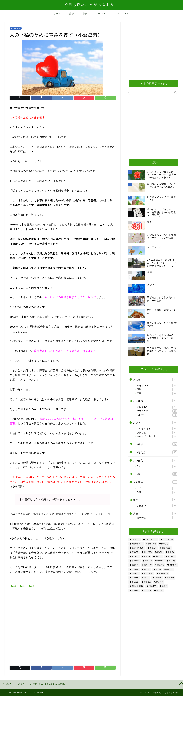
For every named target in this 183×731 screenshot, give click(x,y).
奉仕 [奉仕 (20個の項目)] (135, 556)
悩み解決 (155, 482)
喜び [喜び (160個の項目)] (148, 552)
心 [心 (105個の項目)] (160, 561)
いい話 (155, 474)
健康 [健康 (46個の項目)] (164, 544)
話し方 (157, 415)
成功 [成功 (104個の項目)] (148, 565)
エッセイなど (157, 428)
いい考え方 (15, 28)
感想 (157, 389)
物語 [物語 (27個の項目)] (135, 573)
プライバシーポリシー (17, 692)
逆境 (32, 586)
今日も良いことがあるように (91, 4)
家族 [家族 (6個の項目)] (147, 556)
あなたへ (155, 379)
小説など (157, 432)
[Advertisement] (63, 626)
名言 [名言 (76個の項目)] (135, 552)
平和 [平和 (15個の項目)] (171, 556)
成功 (23, 586)
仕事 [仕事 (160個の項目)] (152, 544)
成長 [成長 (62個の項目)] (160, 565)
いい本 (155, 422)
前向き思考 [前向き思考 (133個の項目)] (138, 548)
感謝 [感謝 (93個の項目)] (135, 565)
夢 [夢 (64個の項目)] (159, 552)
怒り (157, 492)
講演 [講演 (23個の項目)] (147, 590)
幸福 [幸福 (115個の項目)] (135, 561)
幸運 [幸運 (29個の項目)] (148, 561)
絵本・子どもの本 (157, 436)
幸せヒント (157, 385)
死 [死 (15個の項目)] (158, 569)
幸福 (14, 586)
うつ (157, 488)
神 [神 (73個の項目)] (146, 578)
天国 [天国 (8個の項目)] (171, 552)
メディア (101, 13)
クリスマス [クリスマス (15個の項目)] (151, 539)
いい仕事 (155, 400)
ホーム (57, 13)
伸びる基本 (157, 411)
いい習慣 (155, 444)
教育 (155, 499)
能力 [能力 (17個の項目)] (159, 582)
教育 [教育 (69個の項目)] (173, 565)
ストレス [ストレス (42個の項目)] (168, 539)
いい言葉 (155, 460)
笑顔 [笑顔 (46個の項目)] (158, 578)
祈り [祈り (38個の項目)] (135, 578)
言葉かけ (157, 505)
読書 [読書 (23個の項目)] (135, 590)
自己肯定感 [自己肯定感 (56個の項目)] (137, 586)
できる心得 (157, 407)
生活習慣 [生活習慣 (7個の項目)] (163, 573)
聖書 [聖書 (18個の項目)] (147, 582)
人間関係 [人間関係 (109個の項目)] (137, 544)
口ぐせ (157, 466)
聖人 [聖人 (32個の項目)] (135, 582)
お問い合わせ (37, 692)
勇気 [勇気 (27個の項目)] (153, 548)
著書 (85, 13)
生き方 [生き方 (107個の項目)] (148, 573)
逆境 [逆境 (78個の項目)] (159, 590)
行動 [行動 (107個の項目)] (152, 586)
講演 (72, 13)
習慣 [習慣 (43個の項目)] (170, 578)
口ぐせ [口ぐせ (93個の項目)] (166, 548)
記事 (157, 393)
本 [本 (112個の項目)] (147, 569)
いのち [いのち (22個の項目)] (136, 539)
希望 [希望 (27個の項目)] (158, 556)
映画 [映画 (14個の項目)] (135, 569)
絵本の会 (157, 517)
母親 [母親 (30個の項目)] (169, 569)
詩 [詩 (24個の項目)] (164, 586)
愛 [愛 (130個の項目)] (172, 561)
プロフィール (121, 13)
